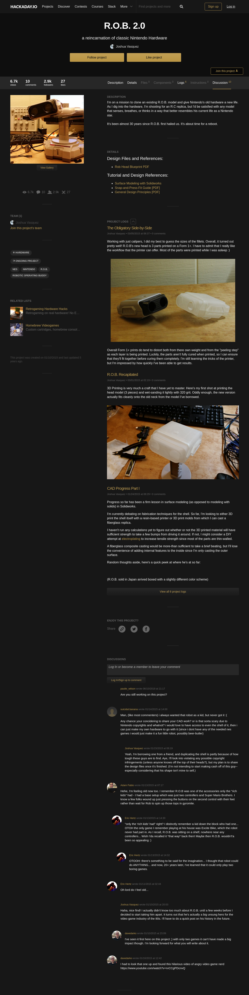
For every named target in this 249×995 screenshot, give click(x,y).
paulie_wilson (127, 688)
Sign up (213, 6)
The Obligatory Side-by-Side (131, 227)
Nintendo (29, 269)
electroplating (131, 538)
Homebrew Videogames (42, 325)
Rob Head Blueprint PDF (132, 166)
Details (132, 82)
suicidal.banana (129, 709)
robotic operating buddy (30, 275)
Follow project (97, 57)
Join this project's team (26, 228)
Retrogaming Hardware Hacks (47, 309)
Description (115, 82)
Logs (182, 82)
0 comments (159, 233)
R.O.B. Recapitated (123, 374)
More (127, 6)
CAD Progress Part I (124, 488)
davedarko (131, 933)
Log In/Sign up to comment (126, 680)
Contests (81, 6)
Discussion (222, 82)
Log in (231, 6)
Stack (112, 6)
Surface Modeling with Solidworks (138, 183)
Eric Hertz (130, 818)
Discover (64, 6)
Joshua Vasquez (124, 47)
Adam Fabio (127, 785)
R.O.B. (44, 269)
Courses (97, 6)
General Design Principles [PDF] (137, 192)
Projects (47, 6)
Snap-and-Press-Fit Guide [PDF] (137, 187)
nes (15, 269)
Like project (154, 57)
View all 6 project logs (173, 591)
